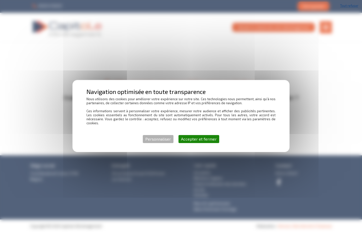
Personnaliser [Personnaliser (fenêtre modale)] (158, 139)
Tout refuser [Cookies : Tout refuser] (349, 6)
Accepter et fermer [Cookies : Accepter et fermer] (199, 139)
